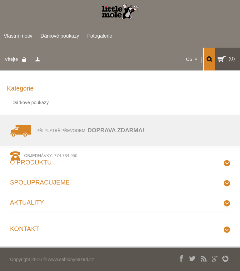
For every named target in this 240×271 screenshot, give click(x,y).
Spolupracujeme (40, 182)
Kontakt (24, 228)
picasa (223, 258)
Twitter (190, 258)
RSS (201, 258)
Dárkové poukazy (60, 36)
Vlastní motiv (18, 36)
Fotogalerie (99, 36)
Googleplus (212, 258)
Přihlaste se (25, 59)
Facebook (179, 258)
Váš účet (38, 59)
